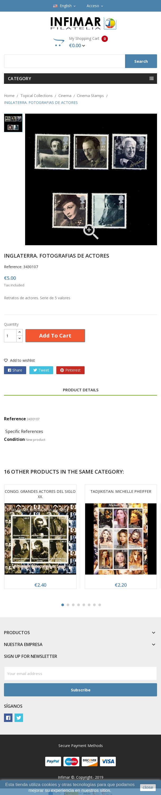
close (148, 787)
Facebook (8, 718)
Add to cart (55, 335)
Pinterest (73, 370)
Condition (14, 439)
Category (19, 78)
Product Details (80, 389)
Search (141, 61)
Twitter (19, 718)
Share (17, 370)
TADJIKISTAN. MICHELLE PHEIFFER (120, 491)
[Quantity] (10, 335)
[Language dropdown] (64, 6)
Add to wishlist (19, 360)
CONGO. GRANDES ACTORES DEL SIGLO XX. (40, 494)
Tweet (43, 370)
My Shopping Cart (80, 42)
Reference (15, 419)
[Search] (80, 61)
